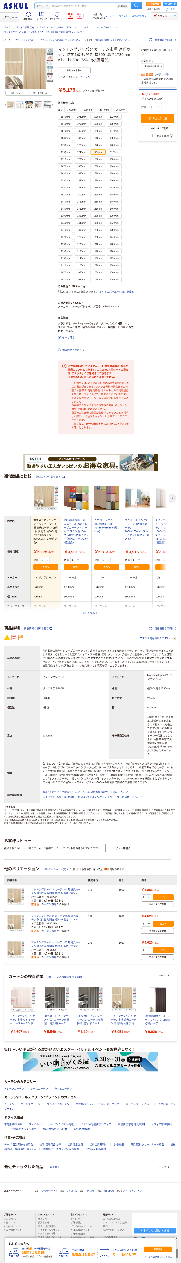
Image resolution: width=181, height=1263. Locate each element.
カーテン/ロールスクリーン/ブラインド (58, 27)
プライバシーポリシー (83, 1226)
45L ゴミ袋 (109, 1191)
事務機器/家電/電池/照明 (131, 1124)
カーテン (86, 27)
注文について (11, 1219)
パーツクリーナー (49, 1191)
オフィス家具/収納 (25, 27)
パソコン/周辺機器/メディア (95, 1124)
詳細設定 (122, 6)
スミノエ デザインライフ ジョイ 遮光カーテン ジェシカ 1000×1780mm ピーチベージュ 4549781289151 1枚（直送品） (167, 531)
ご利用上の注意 (79, 1234)
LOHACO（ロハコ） (113, 1219)
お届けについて (12, 1222)
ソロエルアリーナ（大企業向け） (115, 1224)
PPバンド (90, 1191)
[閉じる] (176, 1238)
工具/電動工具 (75, 1144)
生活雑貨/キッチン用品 (23, 1129)
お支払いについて (13, 1226)
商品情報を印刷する (163, 40)
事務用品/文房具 (13, 1124)
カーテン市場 (161, 74)
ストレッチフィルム (132, 1191)
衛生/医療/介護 (82, 1129)
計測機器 (119, 1144)
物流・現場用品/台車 (50, 1144)
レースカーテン (39, 1088)
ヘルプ (171, 9)
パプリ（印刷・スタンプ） (114, 1231)
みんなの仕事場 (111, 1237)
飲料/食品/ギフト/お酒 (55, 1129)
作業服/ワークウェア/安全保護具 (61, 1149)
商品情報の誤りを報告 (38, 628)
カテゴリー (9, 17)
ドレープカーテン (104, 27)
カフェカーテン (63, 1088)
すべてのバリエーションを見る (116, 291)
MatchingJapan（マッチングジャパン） (112, 40)
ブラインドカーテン (58, 1104)
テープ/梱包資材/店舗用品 (18, 1144)
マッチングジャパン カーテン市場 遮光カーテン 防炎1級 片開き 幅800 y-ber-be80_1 (44, 32)
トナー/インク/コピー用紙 (59, 1124)
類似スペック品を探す (50, 476)
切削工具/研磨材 (99, 1144)
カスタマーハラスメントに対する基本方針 (50, 1232)
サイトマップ (77, 1219)
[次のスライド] (53, 105)
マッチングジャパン (24, 40)
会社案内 (43, 1219)
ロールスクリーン (30, 1104)
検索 (136, 5)
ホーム (7, 27)
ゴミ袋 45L (71, 1191)
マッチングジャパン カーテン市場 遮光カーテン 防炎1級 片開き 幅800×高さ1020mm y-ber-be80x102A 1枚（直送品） (56, 944)
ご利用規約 (77, 1222)
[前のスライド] (5, 105)
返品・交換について (14, 1230)
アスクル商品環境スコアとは (158, 638)
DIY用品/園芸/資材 (96, 1149)
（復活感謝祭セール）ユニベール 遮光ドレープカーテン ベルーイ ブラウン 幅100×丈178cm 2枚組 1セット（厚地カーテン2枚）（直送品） (76, 531)
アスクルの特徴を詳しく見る (158, 1257)
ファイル (34, 1124)
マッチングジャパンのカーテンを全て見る (60, 40)
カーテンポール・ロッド (139, 1104)
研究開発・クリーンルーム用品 (147, 1144)
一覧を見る (53, 1167)
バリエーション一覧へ (55, 869)
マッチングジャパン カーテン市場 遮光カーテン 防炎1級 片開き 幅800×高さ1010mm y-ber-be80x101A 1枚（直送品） (56, 917)
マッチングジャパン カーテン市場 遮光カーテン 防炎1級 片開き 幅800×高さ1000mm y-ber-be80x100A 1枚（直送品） (56, 891)
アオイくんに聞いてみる (154, 1230)
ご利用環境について (81, 1230)
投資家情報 (45, 1222)
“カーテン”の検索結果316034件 (65, 977)
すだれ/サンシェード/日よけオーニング (97, 1104)
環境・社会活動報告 (48, 1226)
